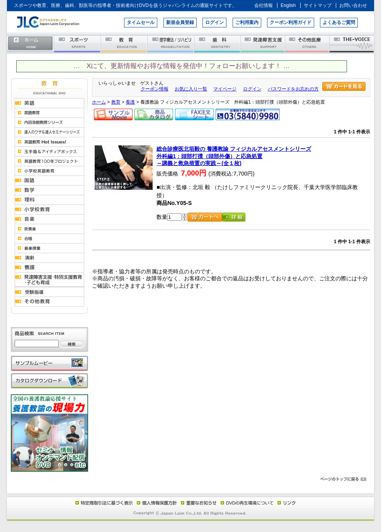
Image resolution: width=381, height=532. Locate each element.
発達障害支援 (263, 43)
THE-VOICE (352, 43)
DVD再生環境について (248, 502)
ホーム (30, 43)
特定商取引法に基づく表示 (103, 502)
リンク (286, 502)
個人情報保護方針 (155, 502)
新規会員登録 (180, 22)
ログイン (214, 22)
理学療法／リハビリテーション (171, 43)
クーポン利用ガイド (290, 22)
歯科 (217, 43)
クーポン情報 (154, 89)
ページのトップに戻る (190, 479)
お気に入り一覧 (191, 89)
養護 (130, 102)
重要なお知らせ (197, 502)
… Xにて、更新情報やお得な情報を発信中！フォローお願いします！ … (181, 66)
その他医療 (308, 43)
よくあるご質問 (339, 22)
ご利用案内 (247, 22)
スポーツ (77, 43)
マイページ (224, 89)
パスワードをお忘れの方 (293, 89)
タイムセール (141, 22)
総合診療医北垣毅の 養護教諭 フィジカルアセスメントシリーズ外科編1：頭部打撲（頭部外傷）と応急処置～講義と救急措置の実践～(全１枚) (233, 156)
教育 (124, 43)
